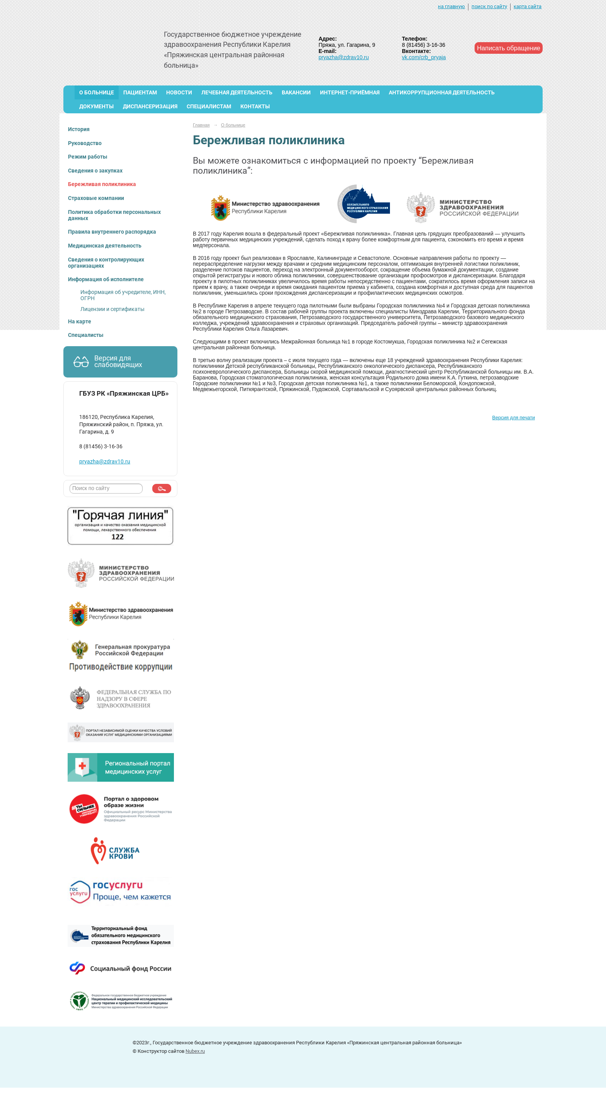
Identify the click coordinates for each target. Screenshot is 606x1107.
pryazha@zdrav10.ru (343, 57)
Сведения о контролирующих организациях (106, 262)
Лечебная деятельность (236, 92)
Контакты (255, 106)
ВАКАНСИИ (296, 92)
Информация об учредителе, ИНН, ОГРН (123, 295)
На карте (79, 321)
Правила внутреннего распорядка (112, 232)
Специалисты (86, 335)
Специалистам (209, 106)
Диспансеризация (150, 106)
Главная (201, 125)
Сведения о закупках (95, 170)
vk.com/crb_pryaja (424, 57)
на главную (451, 6)
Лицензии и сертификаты (112, 309)
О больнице (96, 92)
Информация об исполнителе (106, 279)
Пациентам (140, 92)
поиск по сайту (489, 6)
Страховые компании (96, 198)
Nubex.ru (195, 1051)
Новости (179, 92)
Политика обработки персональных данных (114, 215)
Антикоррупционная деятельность (442, 92)
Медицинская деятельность (104, 246)
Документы (96, 106)
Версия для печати (513, 417)
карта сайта (527, 6)
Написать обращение (508, 47)
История (79, 129)
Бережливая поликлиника (102, 184)
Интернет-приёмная (350, 92)
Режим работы (87, 157)
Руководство (85, 143)
